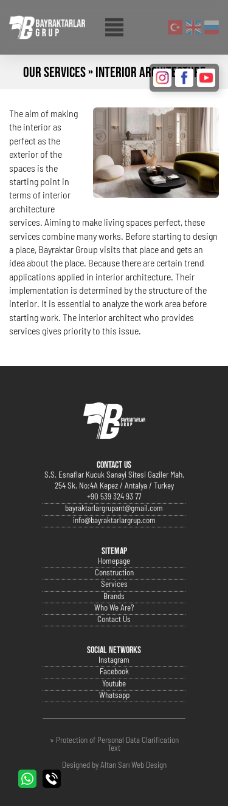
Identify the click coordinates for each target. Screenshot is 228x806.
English (193, 27)
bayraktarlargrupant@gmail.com (114, 533)
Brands (114, 620)
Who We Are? (114, 631)
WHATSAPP (27, 779)
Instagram (114, 684)
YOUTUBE (206, 78)
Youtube (114, 707)
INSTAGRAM (162, 78)
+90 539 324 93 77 (114, 521)
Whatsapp (114, 719)
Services (114, 608)
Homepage (114, 585)
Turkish (175, 27)
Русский (211, 27)
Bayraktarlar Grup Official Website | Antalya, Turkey (47, 27)
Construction (114, 597)
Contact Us (114, 643)
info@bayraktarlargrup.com (114, 544)
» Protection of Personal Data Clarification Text (114, 745)
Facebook (114, 696)
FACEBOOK (184, 78)
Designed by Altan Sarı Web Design (114, 766)
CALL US (52, 779)
